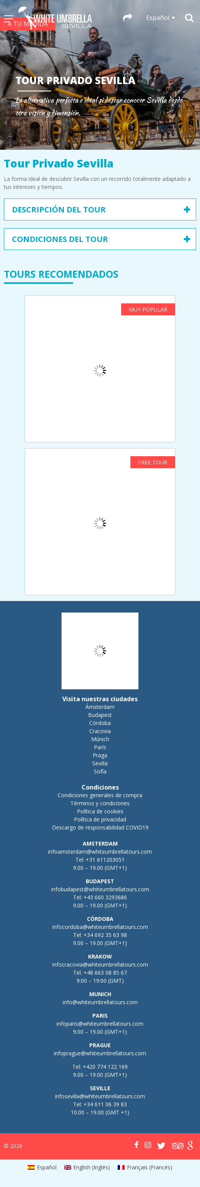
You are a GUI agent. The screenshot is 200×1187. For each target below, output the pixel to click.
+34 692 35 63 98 (105, 935)
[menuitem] (42, 1167)
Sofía (100, 771)
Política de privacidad (100, 819)
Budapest (100, 714)
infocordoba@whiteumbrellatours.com (100, 926)
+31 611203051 (105, 859)
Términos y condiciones (100, 803)
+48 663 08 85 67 (105, 972)
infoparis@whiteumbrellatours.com (100, 1023)
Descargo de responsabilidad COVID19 (100, 827)
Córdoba (100, 723)
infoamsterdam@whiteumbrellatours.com (100, 851)
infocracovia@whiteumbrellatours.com (100, 964)
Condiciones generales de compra (100, 795)
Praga (100, 755)
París (100, 747)
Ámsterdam (100, 706)
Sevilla (100, 763)
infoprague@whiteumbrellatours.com (100, 1053)
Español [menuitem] (47, 1167)
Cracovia (100, 731)
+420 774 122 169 (104, 1066)
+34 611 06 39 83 (105, 1104)
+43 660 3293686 (105, 897)
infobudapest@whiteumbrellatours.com (100, 889)
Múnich (100, 739)
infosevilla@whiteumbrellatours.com (100, 1096)
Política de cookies (100, 811)
